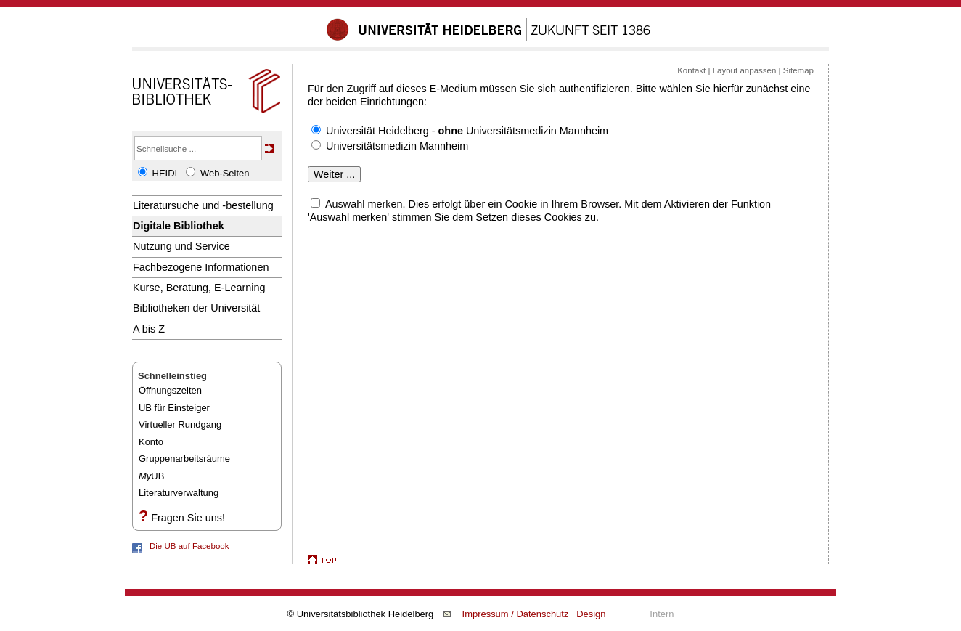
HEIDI (165, 173)
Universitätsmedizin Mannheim (397, 146)
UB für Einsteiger (174, 407)
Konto (151, 441)
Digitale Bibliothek (178, 226)
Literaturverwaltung (178, 492)
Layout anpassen (745, 70)
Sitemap (798, 70)
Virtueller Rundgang (180, 424)
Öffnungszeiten (170, 390)
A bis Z (149, 329)
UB (151, 476)
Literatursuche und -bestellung (203, 205)
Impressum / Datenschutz (515, 613)
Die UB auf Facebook (189, 546)
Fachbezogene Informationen (201, 267)
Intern (662, 613)
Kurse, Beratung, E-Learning (199, 287)
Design (590, 613)
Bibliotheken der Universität (196, 308)
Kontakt (691, 70)
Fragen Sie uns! (188, 518)
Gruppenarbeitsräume (184, 458)
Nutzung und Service (181, 246)
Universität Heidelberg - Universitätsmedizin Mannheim (467, 131)
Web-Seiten (224, 173)
